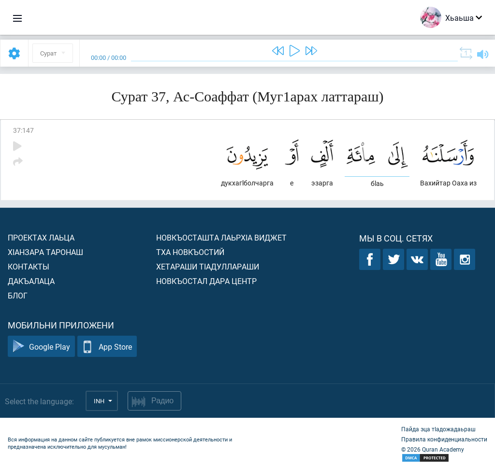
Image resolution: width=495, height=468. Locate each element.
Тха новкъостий (190, 252)
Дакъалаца (31, 281)
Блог (18, 295)
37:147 (23, 130)
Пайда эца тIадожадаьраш (438, 429)
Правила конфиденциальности (444, 439)
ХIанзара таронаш (45, 252)
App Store (107, 346)
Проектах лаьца (41, 237)
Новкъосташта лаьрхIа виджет (221, 237)
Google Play (41, 346)
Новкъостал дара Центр (206, 281)
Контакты (28, 266)
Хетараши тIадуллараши (207, 266)
